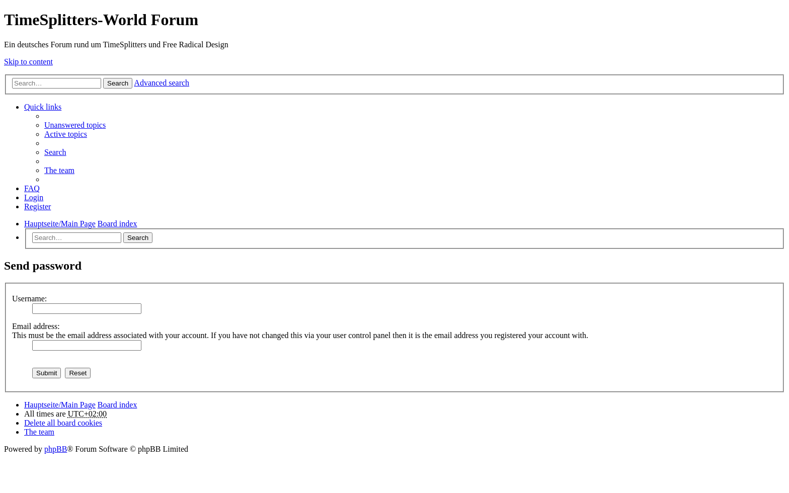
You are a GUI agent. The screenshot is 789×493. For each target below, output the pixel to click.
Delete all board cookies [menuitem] (63, 423)
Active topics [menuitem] (65, 134)
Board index (117, 404)
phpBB (55, 449)
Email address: (36, 326)
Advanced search (161, 82)
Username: (29, 298)
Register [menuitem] (37, 206)
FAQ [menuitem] (32, 188)
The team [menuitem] (59, 170)
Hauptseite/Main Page (60, 404)
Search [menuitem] (55, 152)
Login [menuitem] (33, 197)
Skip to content (28, 61)
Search (117, 83)
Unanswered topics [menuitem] (75, 125)
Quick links (42, 107)
